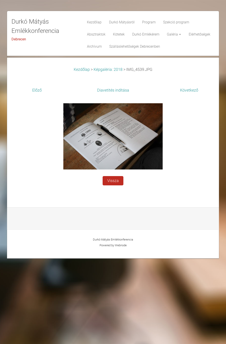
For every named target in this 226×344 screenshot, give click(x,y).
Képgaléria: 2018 (108, 155)
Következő (189, 176)
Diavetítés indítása (113, 176)
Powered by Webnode (113, 331)
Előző (37, 176)
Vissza (113, 266)
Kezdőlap (82, 155)
